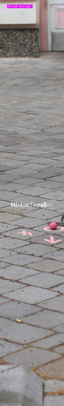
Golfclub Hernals (17, 6)
